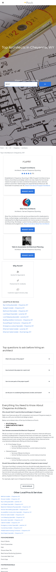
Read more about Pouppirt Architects (37, 185)
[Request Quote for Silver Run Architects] (28, 229)
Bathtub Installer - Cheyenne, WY (10, 496)
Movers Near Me (6, 550)
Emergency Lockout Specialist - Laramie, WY (14, 525)
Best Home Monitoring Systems (11, 553)
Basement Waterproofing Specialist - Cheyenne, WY (16, 507)
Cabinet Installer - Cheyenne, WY (10, 522)
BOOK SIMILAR (27, 486)
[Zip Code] (21, 84)
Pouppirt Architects (27, 168)
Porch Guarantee (6, 544)
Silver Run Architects (27, 209)
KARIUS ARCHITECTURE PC (14, 425)
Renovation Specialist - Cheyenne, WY (12, 520)
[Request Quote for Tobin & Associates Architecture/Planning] (28, 255)
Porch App (4, 559)
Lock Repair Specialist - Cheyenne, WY (12, 504)
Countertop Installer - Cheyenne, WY (11, 528)
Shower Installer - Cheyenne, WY (10, 499)
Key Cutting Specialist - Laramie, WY (11, 501)
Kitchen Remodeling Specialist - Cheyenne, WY (14, 509)
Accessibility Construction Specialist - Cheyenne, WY (16, 512)
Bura (7, 427)
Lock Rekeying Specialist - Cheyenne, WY (13, 517)
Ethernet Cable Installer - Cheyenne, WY (12, 515)
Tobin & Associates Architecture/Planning (27, 247)
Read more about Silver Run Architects (36, 224)
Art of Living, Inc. (11, 423)
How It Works (5, 541)
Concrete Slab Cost (7, 556)
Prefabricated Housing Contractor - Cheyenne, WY (15, 530)
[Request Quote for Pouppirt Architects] (28, 191)
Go (45, 84)
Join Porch (4, 568)
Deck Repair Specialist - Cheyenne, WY (12, 533)
